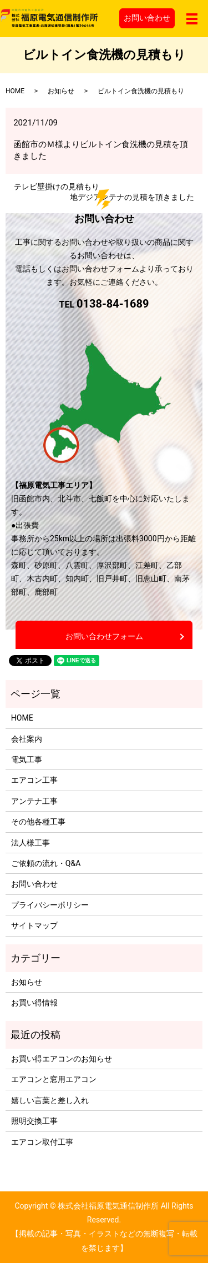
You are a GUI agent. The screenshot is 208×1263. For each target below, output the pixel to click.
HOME (15, 91)
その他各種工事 (38, 821)
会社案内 (26, 738)
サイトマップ (34, 925)
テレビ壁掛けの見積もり (56, 186)
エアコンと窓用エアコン (54, 1079)
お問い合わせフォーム (104, 636)
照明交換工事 (34, 1120)
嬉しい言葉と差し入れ (50, 1100)
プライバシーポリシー (50, 904)
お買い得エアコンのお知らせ (61, 1058)
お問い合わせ (147, 17)
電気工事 (26, 759)
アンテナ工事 (34, 801)
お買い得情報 (34, 1002)
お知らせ (61, 91)
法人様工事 (30, 842)
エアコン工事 (34, 780)
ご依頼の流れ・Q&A (45, 863)
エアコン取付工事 (42, 1142)
